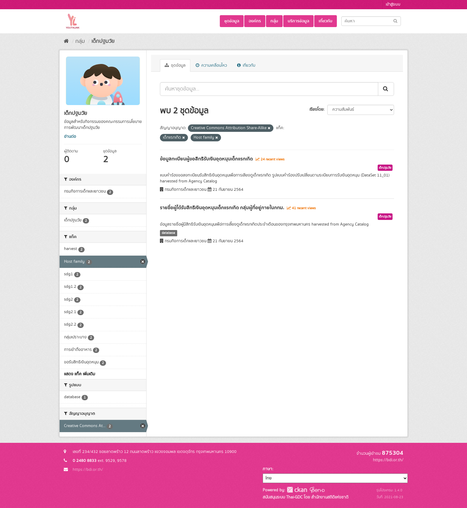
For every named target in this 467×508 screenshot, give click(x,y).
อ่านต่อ (70, 137)
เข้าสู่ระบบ (393, 4)
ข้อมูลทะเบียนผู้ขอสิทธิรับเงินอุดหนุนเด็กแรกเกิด (206, 159)
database (168, 233)
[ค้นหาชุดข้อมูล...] (269, 89)
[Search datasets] (371, 21)
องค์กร (255, 21)
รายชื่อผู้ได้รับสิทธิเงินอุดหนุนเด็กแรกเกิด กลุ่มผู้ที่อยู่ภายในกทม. (222, 208)
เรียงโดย (316, 109)
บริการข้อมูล (298, 21)
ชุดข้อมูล (231, 21)
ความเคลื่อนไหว (211, 65)
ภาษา (267, 469)
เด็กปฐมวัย (102, 41)
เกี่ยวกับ (325, 21)
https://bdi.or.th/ (88, 470)
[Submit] (395, 20)
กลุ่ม (274, 21)
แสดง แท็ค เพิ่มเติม (79, 374)
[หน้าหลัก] (66, 41)
